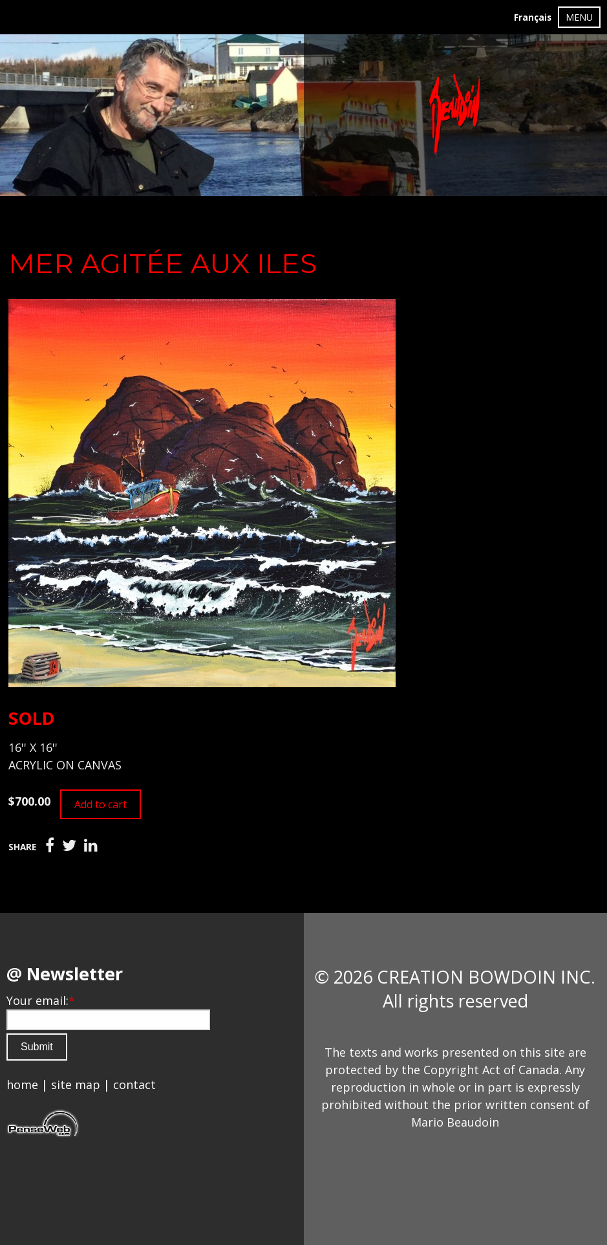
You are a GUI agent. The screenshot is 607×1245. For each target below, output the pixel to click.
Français (532, 17)
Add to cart (100, 804)
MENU (579, 17)
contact (134, 1084)
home (22, 1084)
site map (75, 1084)
